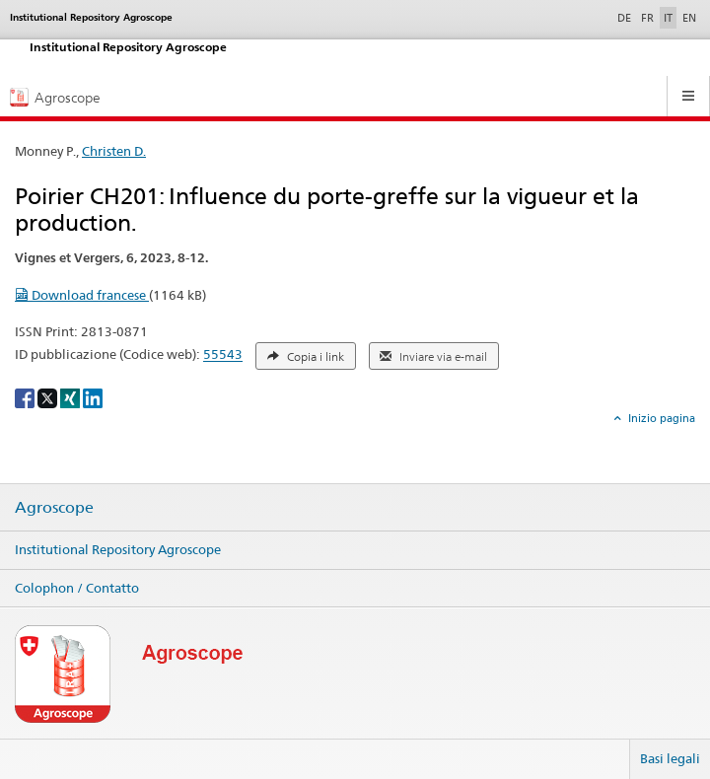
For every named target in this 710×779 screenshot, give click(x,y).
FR (647, 18)
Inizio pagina (660, 418)
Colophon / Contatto (77, 588)
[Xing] (71, 397)
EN (689, 18)
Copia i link (305, 357)
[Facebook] (26, 397)
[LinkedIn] (93, 397)
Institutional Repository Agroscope (118, 549)
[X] (48, 397)
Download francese (82, 295)
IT (668, 18)
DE (626, 17)
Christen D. (114, 151)
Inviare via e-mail (433, 357)
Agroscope (54, 508)
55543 (223, 355)
